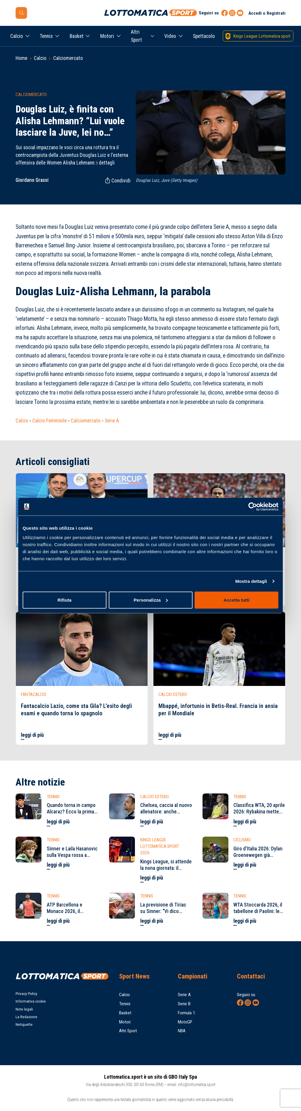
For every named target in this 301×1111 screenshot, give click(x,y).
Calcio (16, 36)
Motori (107, 36)
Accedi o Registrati (266, 13)
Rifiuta (64, 599)
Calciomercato (68, 58)
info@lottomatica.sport (196, 1084)
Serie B (184, 1003)
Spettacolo (204, 36)
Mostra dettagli (251, 581)
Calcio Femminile (49, 421)
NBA (181, 1030)
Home (21, 58)
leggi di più (32, 735)
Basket (76, 36)
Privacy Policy (26, 993)
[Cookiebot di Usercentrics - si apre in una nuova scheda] (252, 506)
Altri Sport (136, 36)
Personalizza (151, 599)
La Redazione (26, 1017)
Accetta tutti (237, 599)
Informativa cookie (31, 1001)
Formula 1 (186, 1013)
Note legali (24, 1009)
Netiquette (24, 1024)
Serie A (112, 421)
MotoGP (185, 1022)
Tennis (46, 36)
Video (170, 36)
